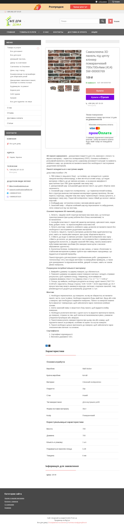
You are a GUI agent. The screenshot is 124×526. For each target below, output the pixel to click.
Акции (94, 32)
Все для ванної (16, 51)
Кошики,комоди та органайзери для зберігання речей (22, 75)
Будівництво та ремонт (19, 86)
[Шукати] (102, 21)
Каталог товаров (11, 501)
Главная (11, 32)
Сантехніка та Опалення (20, 67)
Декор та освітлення (18, 63)
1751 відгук (103, 2)
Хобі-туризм (15, 94)
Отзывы (10, 113)
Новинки (8, 508)
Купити (100, 91)
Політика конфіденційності (77, 522)
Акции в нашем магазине (14, 498)
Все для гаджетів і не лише (21, 102)
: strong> (79, 211)
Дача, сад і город (17, 70)
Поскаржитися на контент (57, 522)
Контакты (58, 32)
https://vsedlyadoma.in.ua (18, 186)
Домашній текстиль (18, 59)
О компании (9, 505)
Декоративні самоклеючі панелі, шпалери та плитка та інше (23, 81)
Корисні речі (15, 90)
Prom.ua (74, 518)
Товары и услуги (27, 32)
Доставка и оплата (77, 32)
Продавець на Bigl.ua (62, 520)
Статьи (10, 123)
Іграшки (13, 98)
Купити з (100, 97)
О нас (46, 32)
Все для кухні (15, 55)
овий (57, 203)
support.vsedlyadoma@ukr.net (20, 190)
